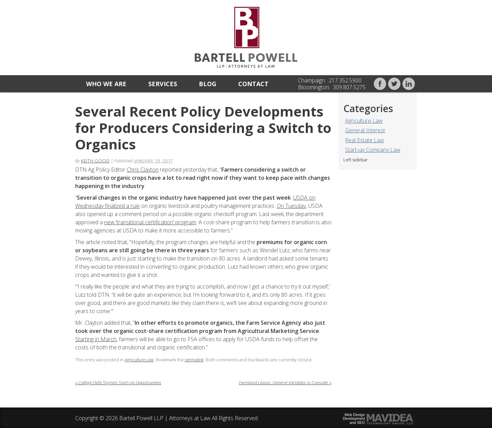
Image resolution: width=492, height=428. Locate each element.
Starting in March (96, 339)
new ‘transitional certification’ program (150, 222)
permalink (194, 360)
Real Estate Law (364, 140)
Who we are (106, 84)
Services (162, 84)
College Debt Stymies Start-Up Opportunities (118, 382)
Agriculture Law (364, 120)
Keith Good (95, 161)
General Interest (365, 130)
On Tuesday (291, 206)
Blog (207, 84)
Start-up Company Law (372, 149)
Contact (253, 84)
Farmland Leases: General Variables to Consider (285, 382)
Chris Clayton (143, 169)
